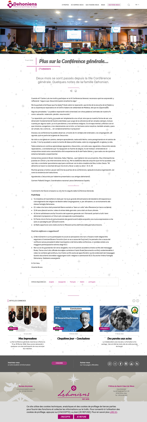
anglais (51, 282)
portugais (92, 282)
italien (82, 282)
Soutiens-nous (114, 5)
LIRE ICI (113, 412)
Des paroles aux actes (119, 338)
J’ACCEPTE (65, 416)
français (73, 282)
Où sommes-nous (77, 5)
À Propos (65, 5)
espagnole (62, 282)
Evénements (46, 69)
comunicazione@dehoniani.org (25, 389)
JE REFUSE (81, 416)
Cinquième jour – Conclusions (73, 338)
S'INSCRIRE (59, 363)
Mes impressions (27, 338)
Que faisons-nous (92, 5)
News (103, 5)
